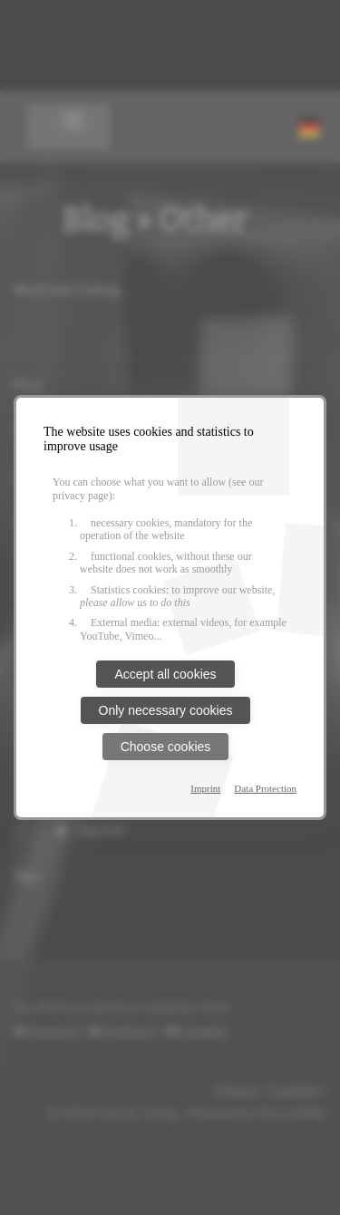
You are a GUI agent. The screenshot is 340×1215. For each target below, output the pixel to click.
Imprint (205, 788)
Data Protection (265, 788)
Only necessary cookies (166, 710)
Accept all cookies (165, 674)
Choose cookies (166, 746)
